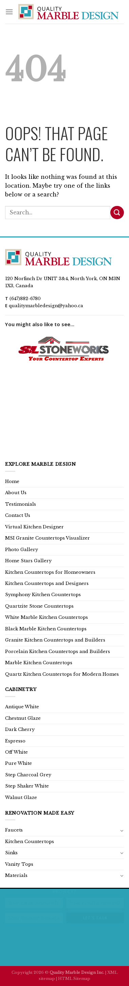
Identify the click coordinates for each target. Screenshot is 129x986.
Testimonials (20, 504)
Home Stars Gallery (28, 560)
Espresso (15, 740)
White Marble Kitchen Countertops (46, 617)
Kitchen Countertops (29, 841)
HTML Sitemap (74, 978)
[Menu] (9, 11)
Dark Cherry (20, 729)
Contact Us (17, 515)
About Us (15, 492)
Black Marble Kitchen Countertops (46, 628)
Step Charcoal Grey (28, 774)
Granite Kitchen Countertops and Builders (55, 640)
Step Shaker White (27, 786)
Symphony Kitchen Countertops (43, 594)
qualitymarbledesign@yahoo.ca (46, 305)
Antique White (22, 706)
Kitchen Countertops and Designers (47, 583)
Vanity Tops (19, 864)
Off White (16, 752)
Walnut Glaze (21, 797)
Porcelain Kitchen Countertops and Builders (57, 651)
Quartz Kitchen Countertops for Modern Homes (62, 674)
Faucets (14, 830)
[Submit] (117, 212)
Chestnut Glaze (23, 718)
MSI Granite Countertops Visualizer (47, 538)
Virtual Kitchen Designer (34, 526)
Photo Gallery (21, 549)
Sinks (11, 852)
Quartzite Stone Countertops (39, 606)
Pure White (18, 763)
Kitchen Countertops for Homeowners (50, 572)
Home (12, 481)
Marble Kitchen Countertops (38, 662)
